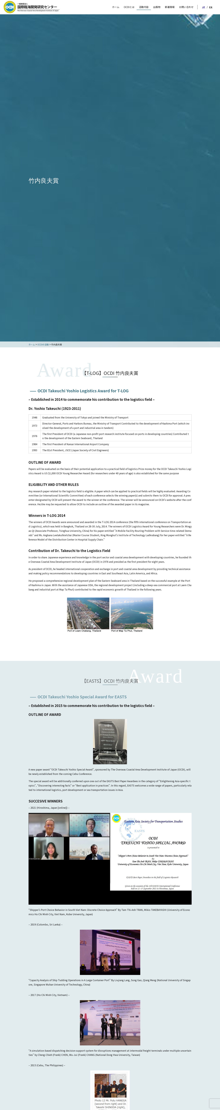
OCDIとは (129, 7)
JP (203, 7)
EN (210, 7)
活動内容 (144, 7)
